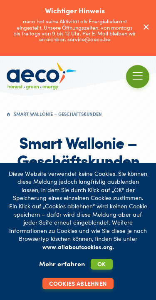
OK (101, 264)
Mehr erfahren (62, 264)
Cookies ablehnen (78, 283)
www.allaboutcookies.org (77, 246)
